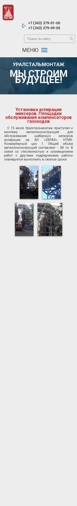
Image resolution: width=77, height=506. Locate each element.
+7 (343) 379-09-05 (44, 28)
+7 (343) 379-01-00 (44, 23)
